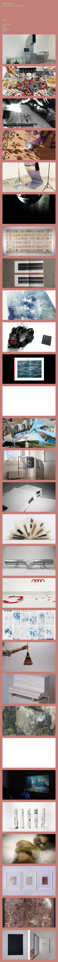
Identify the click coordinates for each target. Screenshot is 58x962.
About (4, 31)
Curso (4, 26)
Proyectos (6, 24)
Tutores (5, 29)
